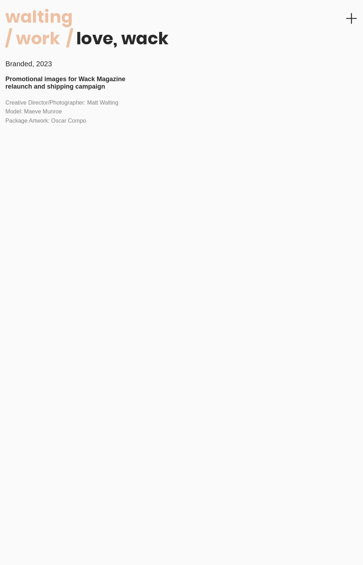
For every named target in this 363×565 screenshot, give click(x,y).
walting (39, 17)
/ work (32, 38)
